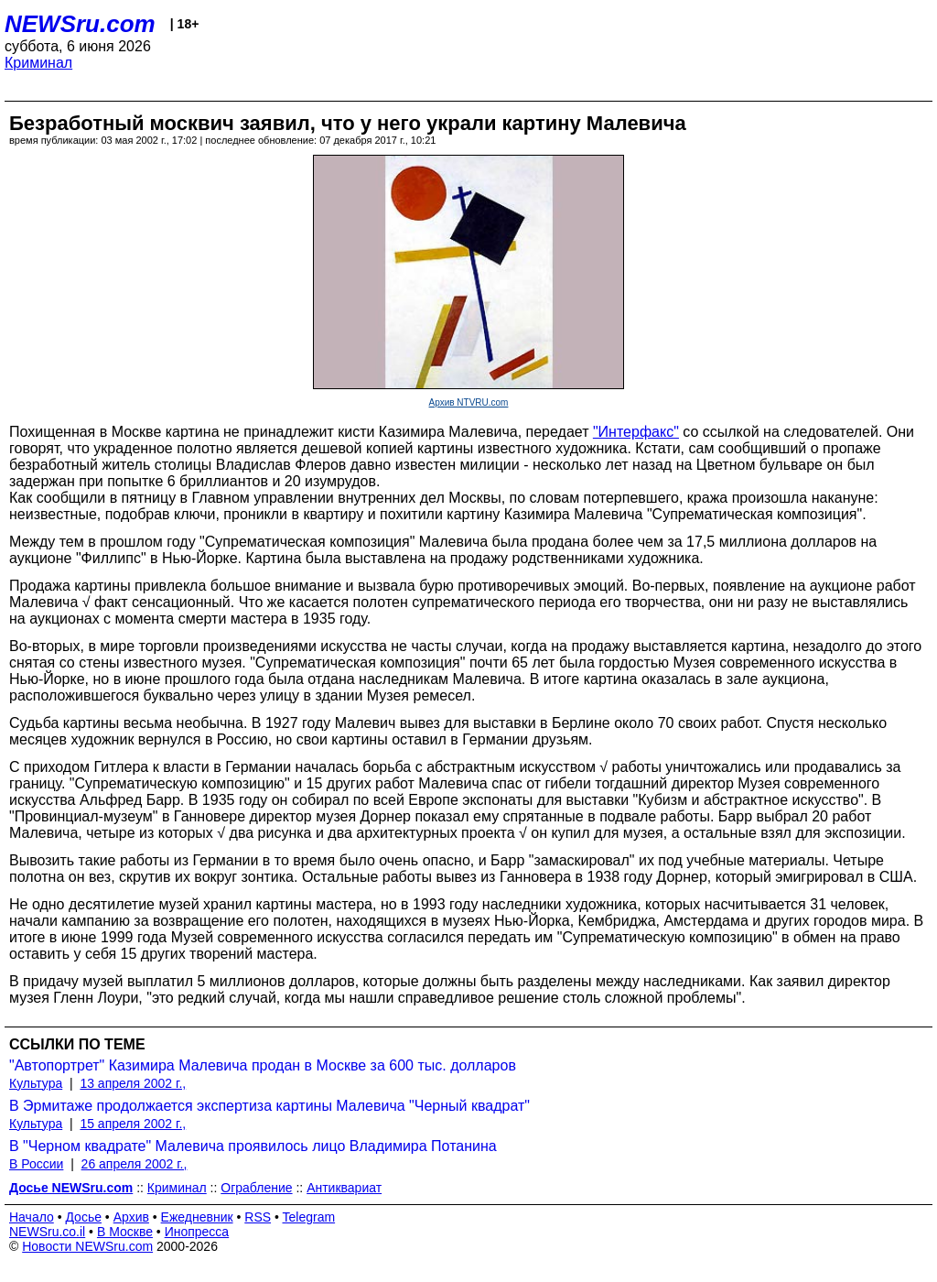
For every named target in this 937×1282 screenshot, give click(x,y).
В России (36, 1164)
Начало (31, 1217)
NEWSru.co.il (47, 1231)
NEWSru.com (80, 24)
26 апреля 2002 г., (134, 1164)
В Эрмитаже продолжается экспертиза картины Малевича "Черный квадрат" (269, 1106)
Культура (35, 1083)
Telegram (309, 1217)
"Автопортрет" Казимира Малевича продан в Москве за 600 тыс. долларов (262, 1065)
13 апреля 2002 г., (133, 1083)
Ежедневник (197, 1217)
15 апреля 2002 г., (133, 1123)
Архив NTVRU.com (469, 402)
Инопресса (197, 1231)
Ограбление (256, 1187)
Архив (131, 1217)
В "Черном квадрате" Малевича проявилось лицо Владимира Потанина (253, 1146)
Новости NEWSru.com (87, 1246)
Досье (83, 1217)
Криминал (38, 63)
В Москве (125, 1231)
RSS (257, 1217)
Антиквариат (344, 1187)
